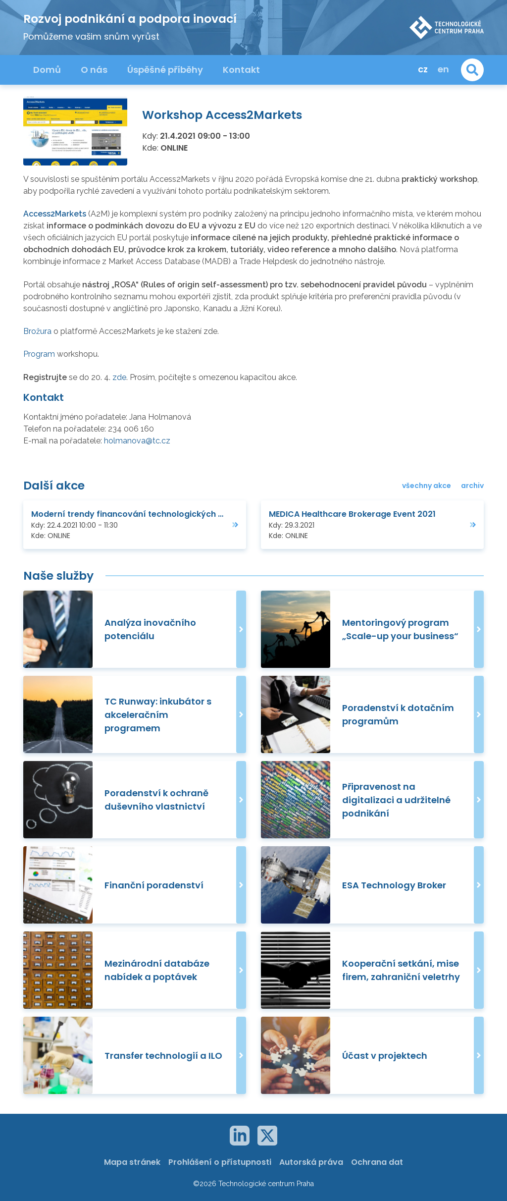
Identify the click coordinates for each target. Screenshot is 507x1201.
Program (40, 354)
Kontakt (241, 69)
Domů (47, 69)
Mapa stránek (132, 1162)
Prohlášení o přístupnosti (219, 1162)
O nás (94, 69)
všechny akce (426, 486)
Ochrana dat (377, 1162)
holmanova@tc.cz (137, 440)
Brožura (38, 331)
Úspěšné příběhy (165, 69)
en (443, 69)
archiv (472, 486)
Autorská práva (311, 1162)
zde (119, 377)
